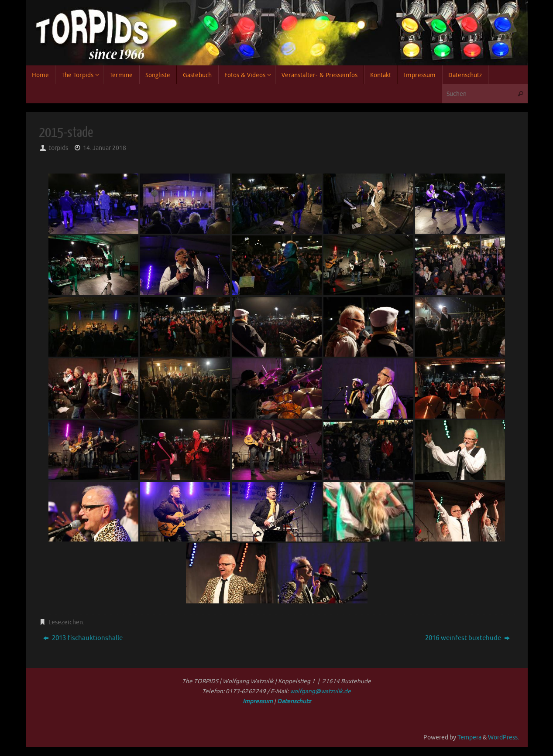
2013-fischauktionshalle (83, 638)
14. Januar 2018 (104, 148)
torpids (58, 148)
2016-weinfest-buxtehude (467, 638)
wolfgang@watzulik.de (320, 691)
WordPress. (503, 737)
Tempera (469, 737)
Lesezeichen (65, 622)
